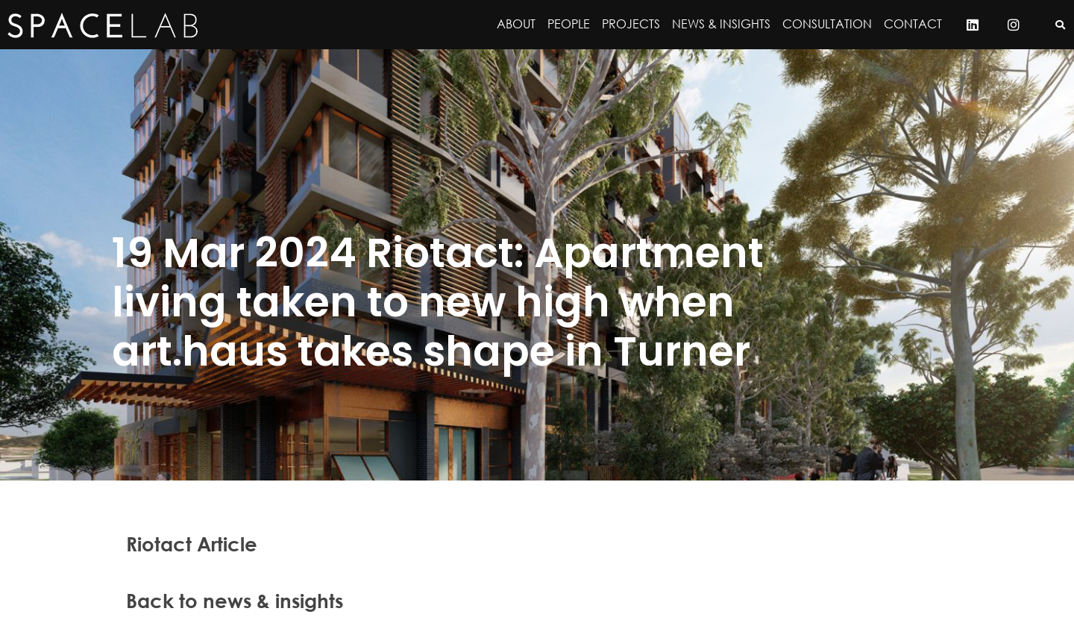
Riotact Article (191, 543)
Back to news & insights (234, 600)
